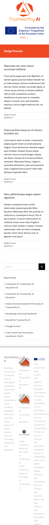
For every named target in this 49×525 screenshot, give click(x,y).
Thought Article (12, 326)
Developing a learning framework (21, 313)
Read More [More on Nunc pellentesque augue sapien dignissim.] (8, 246)
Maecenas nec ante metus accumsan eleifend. (19, 67)
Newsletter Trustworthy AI (17, 320)
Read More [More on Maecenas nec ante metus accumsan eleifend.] (8, 118)
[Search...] (21, 266)
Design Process (10, 115)
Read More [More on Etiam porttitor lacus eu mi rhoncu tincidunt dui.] (8, 182)
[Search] (42, 266)
